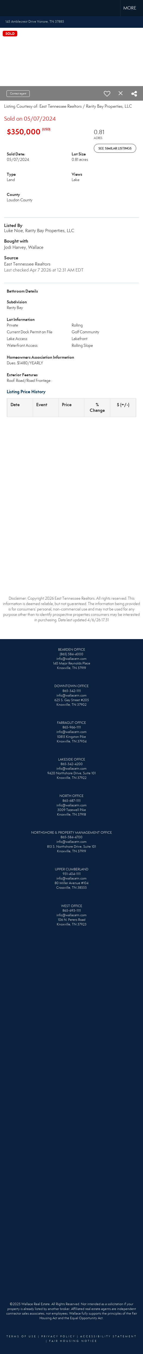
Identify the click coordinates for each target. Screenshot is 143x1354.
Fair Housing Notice (73, 1341)
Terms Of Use (21, 1336)
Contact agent (18, 93)
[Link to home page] (9, 8)
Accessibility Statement (108, 1336)
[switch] (107, 93)
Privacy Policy (58, 1336)
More (129, 8)
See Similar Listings (115, 148)
